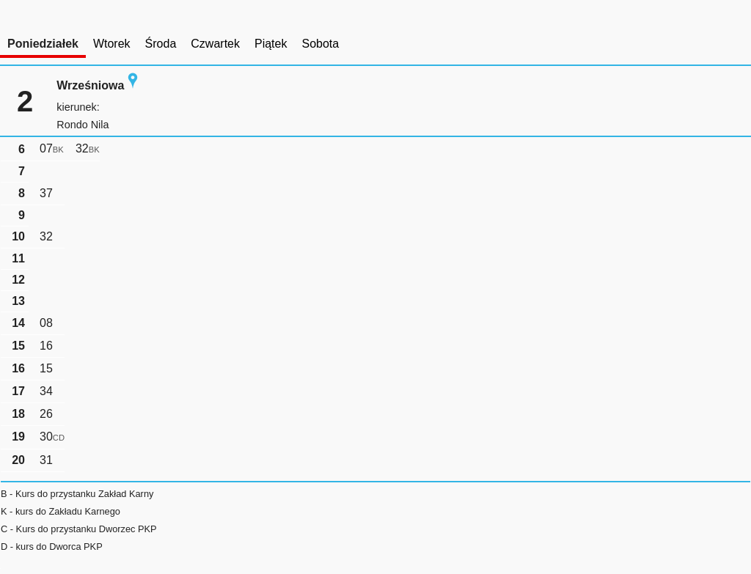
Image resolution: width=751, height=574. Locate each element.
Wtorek (112, 43)
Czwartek (215, 43)
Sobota (320, 43)
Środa (161, 43)
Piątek (270, 43)
